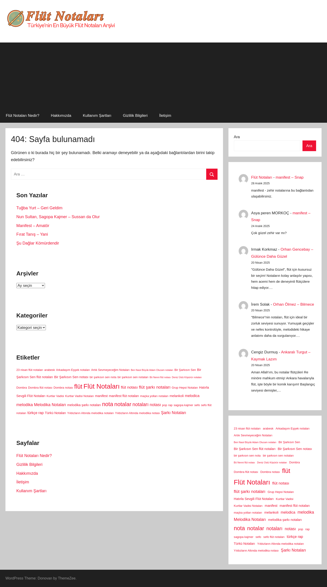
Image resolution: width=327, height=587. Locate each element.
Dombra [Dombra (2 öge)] (21, 387)
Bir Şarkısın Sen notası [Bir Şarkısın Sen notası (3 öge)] (71, 377)
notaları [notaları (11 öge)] (140, 404)
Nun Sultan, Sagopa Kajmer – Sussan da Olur (58, 217)
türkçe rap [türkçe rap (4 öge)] (35, 413)
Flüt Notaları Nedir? (22, 115)
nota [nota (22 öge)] (107, 404)
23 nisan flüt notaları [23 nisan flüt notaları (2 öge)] (29, 370)
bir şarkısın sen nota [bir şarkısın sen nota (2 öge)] (102, 377)
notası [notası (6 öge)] (155, 404)
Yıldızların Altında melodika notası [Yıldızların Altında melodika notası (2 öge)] (137, 413)
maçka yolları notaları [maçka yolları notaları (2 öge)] (154, 396)
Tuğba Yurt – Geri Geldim (39, 208)
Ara (237, 137)
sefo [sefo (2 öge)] (197, 405)
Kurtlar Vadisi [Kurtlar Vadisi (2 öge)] (55, 396)
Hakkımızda (61, 115)
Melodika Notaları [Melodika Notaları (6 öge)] (50, 404)
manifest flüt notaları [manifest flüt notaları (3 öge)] (124, 396)
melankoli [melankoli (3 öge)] (177, 396)
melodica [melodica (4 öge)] (192, 396)
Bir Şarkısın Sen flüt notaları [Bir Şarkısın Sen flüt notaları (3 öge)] (255, 449)
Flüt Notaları (261, 177)
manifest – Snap (290, 177)
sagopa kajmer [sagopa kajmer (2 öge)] (183, 405)
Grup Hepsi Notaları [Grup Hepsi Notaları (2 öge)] (185, 387)
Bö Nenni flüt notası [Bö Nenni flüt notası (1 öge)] (160, 377)
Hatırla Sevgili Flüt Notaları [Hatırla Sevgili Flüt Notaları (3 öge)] (254, 499)
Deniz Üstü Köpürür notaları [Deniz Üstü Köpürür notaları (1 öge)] (187, 377)
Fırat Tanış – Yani (32, 234)
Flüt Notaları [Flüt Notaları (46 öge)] (101, 386)
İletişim (165, 115)
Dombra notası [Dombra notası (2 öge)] (63, 387)
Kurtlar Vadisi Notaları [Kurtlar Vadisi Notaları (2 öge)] (79, 396)
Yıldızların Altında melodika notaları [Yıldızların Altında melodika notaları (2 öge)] (90, 413)
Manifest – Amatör (32, 225)
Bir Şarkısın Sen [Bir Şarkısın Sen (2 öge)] (185, 370)
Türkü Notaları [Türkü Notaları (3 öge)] (55, 413)
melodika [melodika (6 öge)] (24, 404)
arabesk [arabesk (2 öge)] (49, 370)
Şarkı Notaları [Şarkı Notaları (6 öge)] (173, 412)
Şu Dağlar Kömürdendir (37, 243)
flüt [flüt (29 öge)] (78, 386)
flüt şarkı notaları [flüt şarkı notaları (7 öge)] (155, 387)
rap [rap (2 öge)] (170, 405)
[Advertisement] (163, 74)
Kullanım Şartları (97, 115)
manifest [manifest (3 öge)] (101, 396)
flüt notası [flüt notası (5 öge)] (129, 387)
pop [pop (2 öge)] (164, 405)
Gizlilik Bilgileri (135, 115)
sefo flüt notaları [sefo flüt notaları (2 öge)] (274, 537)
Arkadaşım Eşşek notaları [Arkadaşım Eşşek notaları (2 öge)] (73, 370)
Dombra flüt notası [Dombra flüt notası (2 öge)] (40, 387)
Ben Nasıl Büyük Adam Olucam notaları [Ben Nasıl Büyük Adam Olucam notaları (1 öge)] (152, 370)
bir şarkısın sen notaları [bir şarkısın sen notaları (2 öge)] (132, 377)
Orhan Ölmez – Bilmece (293, 304)
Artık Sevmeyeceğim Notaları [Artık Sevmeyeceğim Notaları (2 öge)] (110, 370)
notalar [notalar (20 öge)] (122, 404)
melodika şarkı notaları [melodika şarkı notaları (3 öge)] (84, 405)
